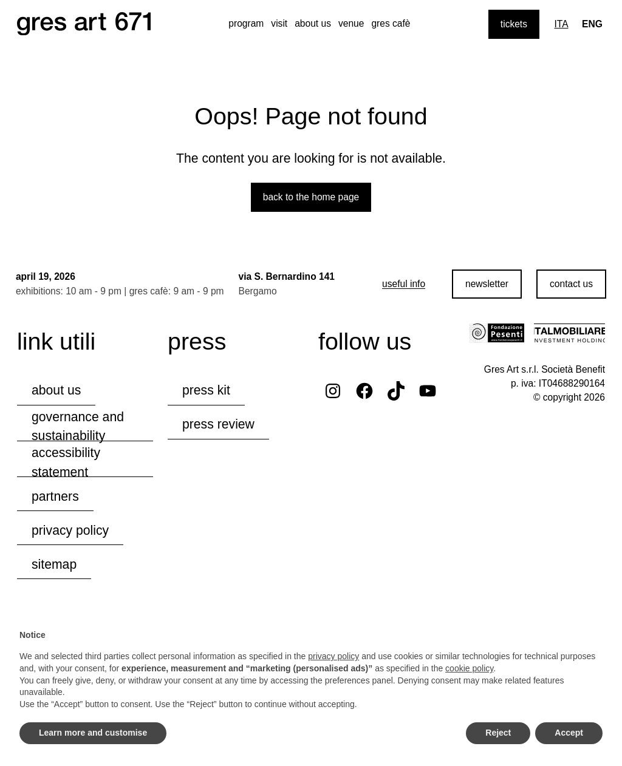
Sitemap (54, 563)
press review (218, 423)
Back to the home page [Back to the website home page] (311, 196)
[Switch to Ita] (561, 24)
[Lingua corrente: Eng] (592, 24)
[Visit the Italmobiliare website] (569, 332)
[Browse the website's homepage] (84, 24)
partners (55, 495)
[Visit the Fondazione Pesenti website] (496, 332)
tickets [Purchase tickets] (514, 24)
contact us (570, 283)
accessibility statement (66, 461)
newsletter (485, 283)
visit (279, 23)
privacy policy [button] (333, 656)
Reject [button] (498, 732)
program (246, 23)
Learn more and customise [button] (93, 732)
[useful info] (402, 283)
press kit (206, 389)
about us (313, 23)
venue (351, 23)
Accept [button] (569, 732)
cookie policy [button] (469, 668)
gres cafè (390, 23)
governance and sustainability (78, 425)
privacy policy (70, 529)
